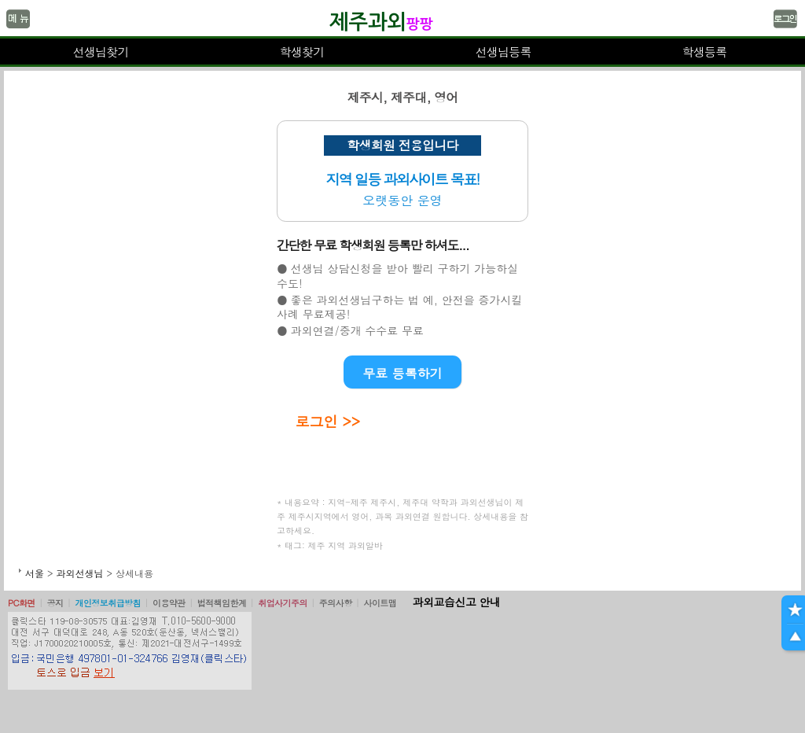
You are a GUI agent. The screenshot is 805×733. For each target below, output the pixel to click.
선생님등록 (503, 51)
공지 (55, 603)
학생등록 (704, 51)
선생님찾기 (100, 51)
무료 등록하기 (402, 373)
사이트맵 (379, 603)
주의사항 (335, 603)
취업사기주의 (282, 603)
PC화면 (21, 603)
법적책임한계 (222, 603)
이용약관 (169, 603)
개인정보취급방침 (108, 603)
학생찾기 (302, 51)
